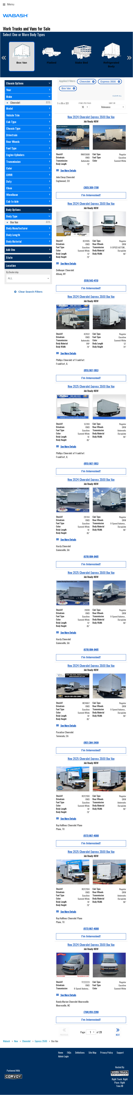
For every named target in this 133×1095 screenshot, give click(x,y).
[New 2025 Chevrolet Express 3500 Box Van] (91, 386)
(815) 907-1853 (91, 370)
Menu (8, 4)
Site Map (92, 1052)
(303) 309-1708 (91, 187)
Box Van (66, 88)
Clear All (117, 96)
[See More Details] (66, 170)
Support (120, 1052)
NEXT (118, 1031)
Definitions (80, 1052)
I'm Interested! (91, 195)
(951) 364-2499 (91, 742)
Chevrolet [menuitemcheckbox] (15, 102)
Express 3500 (108, 81)
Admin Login (63, 1056)
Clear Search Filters (28, 291)
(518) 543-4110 (91, 280)
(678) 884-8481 (91, 556)
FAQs (69, 1052)
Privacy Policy (106, 1052)
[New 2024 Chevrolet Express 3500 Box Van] (91, 117)
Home (60, 1052)
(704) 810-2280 (91, 1012)
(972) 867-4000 (91, 835)
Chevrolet (85, 81)
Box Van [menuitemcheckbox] (14, 222)
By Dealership (12, 272)
